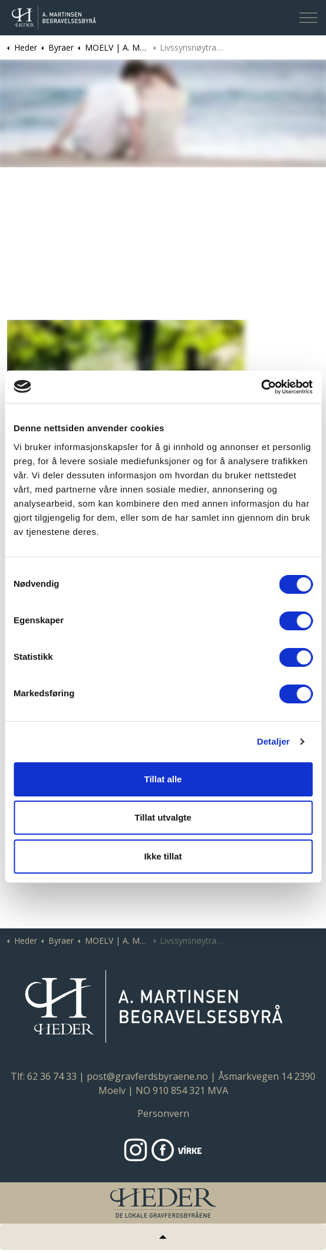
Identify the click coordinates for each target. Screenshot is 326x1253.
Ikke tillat (163, 856)
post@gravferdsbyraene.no (147, 1076)
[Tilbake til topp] (163, 1237)
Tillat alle (163, 779)
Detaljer (273, 741)
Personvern (163, 1113)
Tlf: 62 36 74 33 (44, 1076)
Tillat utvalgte (162, 817)
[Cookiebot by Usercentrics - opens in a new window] (260, 387)
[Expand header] (308, 17)
